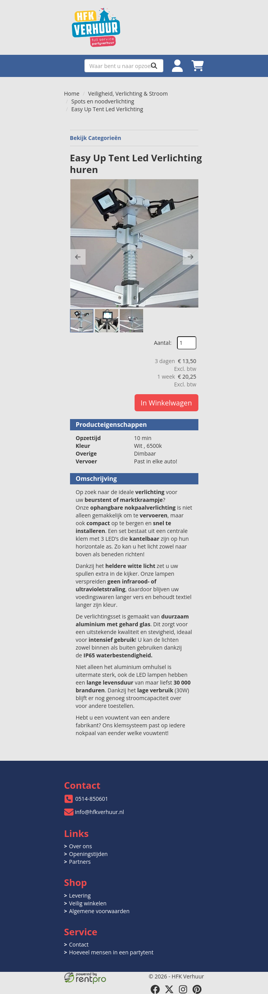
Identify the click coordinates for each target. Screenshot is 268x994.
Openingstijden (88, 854)
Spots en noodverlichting (102, 101)
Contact (79, 944)
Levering (80, 895)
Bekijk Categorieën (134, 138)
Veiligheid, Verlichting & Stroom (128, 93)
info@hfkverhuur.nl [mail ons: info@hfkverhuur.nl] (99, 812)
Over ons (80, 846)
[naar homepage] (134, 27)
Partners (80, 861)
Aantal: (163, 342)
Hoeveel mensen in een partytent (111, 952)
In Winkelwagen (166, 402)
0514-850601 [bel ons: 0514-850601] (92, 798)
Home (72, 93)
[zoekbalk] (123, 65)
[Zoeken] (154, 65)
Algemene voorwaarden (99, 911)
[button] (78, 257)
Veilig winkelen (88, 903)
